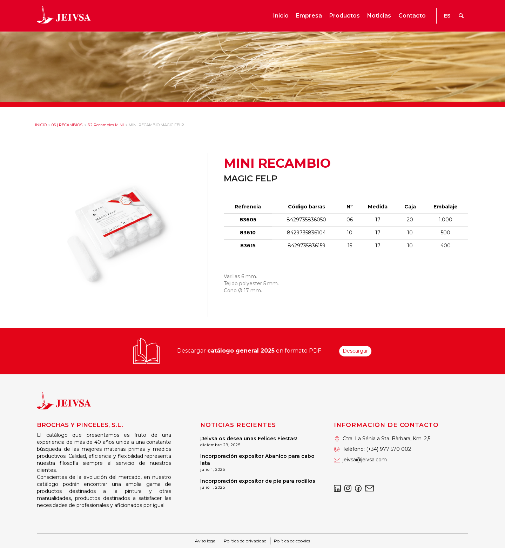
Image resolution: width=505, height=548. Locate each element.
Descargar (355, 351)
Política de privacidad (245, 540)
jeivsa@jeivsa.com (365, 459)
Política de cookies (292, 540)
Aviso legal (205, 540)
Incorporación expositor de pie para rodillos (257, 481)
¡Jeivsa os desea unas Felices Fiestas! (248, 438)
